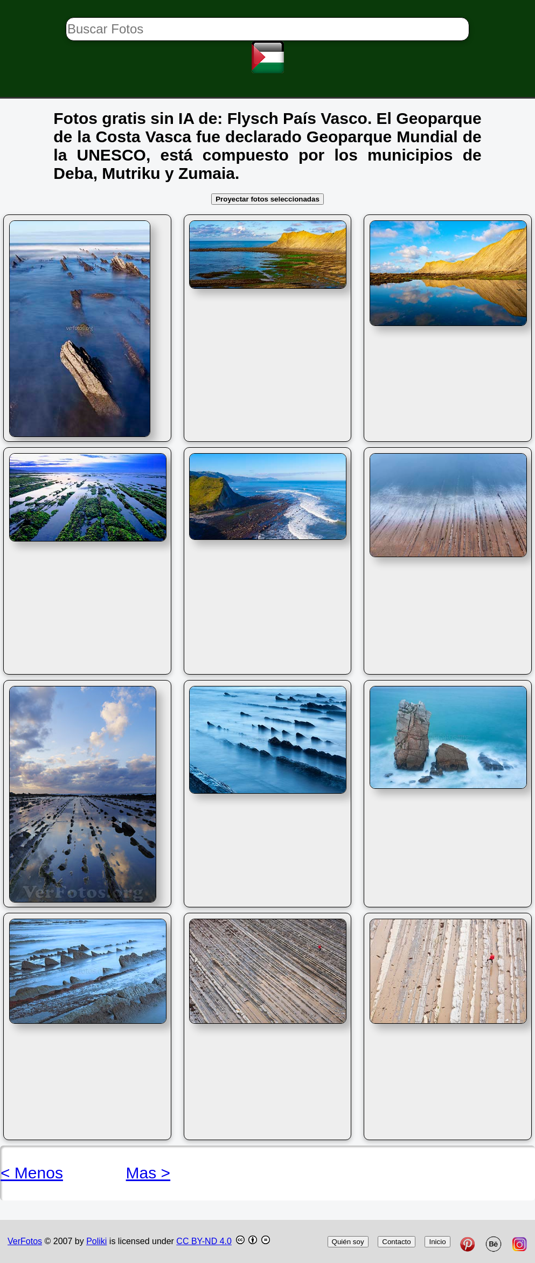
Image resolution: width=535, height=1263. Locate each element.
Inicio (437, 1242)
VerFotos (25, 1241)
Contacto (396, 1242)
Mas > (148, 1173)
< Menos (32, 1173)
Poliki (96, 1241)
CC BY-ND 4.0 (204, 1241)
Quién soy (348, 1242)
